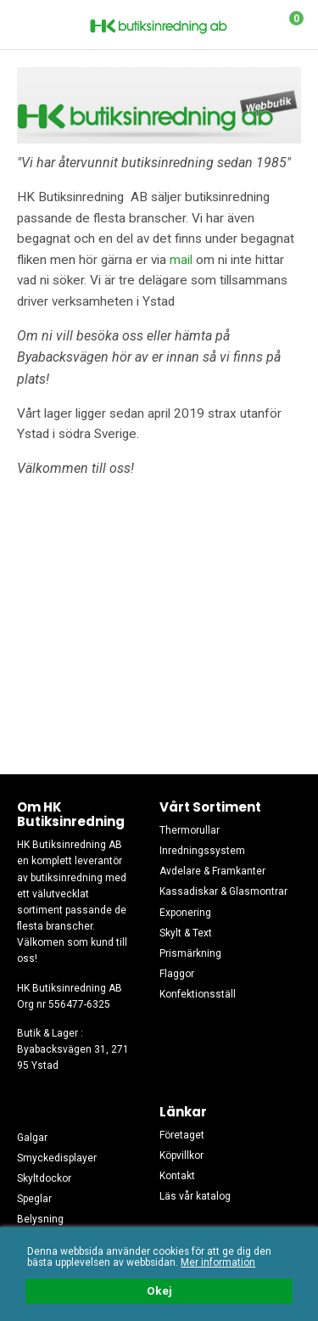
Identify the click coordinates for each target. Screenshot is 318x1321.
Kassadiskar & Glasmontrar (223, 891)
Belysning (40, 1219)
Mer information (218, 1262)
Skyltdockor (44, 1178)
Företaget (181, 1135)
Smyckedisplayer (57, 1158)
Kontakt (177, 1176)
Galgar (32, 1138)
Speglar (34, 1199)
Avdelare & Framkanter (212, 871)
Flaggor (176, 974)
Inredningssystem (202, 851)
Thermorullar (189, 830)
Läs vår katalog (195, 1196)
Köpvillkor (181, 1155)
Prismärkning (190, 953)
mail (181, 259)
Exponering (185, 913)
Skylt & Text (185, 933)
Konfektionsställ (197, 994)
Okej (159, 1291)
